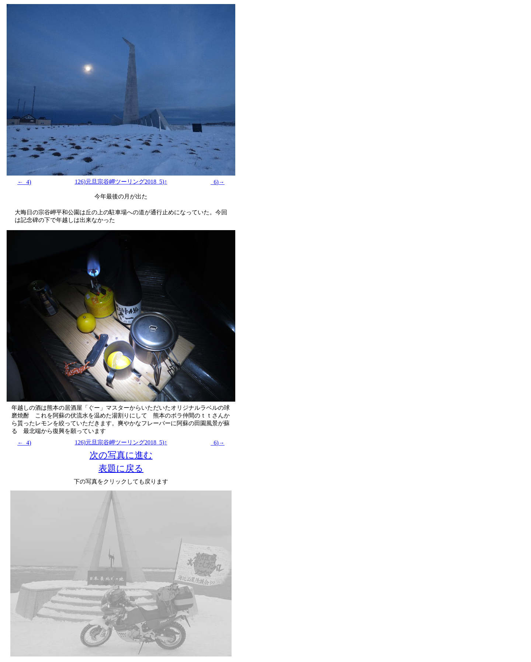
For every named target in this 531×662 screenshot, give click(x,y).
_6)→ (217, 182)
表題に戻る (120, 468)
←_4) (24, 182)
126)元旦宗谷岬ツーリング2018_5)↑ (121, 182)
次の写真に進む (121, 455)
